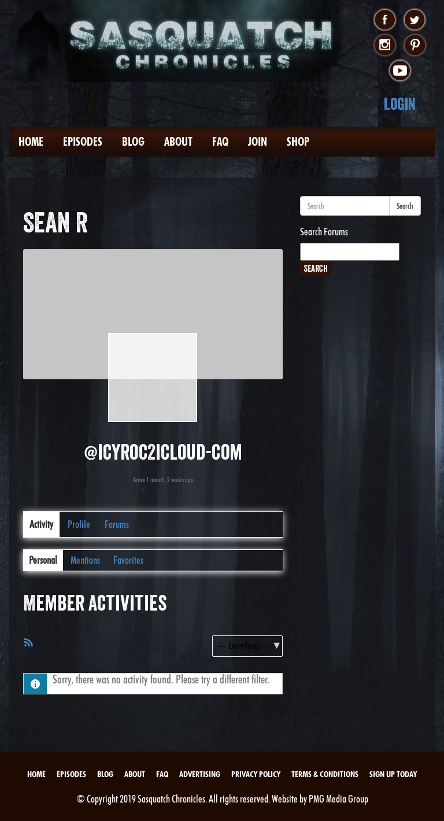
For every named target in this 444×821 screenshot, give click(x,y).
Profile (79, 524)
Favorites (128, 560)
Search (405, 205)
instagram (384, 45)
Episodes (82, 142)
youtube (399, 71)
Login (400, 104)
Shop (298, 142)
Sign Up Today (393, 774)
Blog (133, 142)
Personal (43, 560)
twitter (414, 20)
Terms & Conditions (324, 774)
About (178, 142)
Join (257, 142)
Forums (117, 524)
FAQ (220, 142)
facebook (384, 20)
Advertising (199, 774)
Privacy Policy (255, 774)
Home (30, 142)
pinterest (414, 45)
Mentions (85, 560)
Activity (41, 524)
